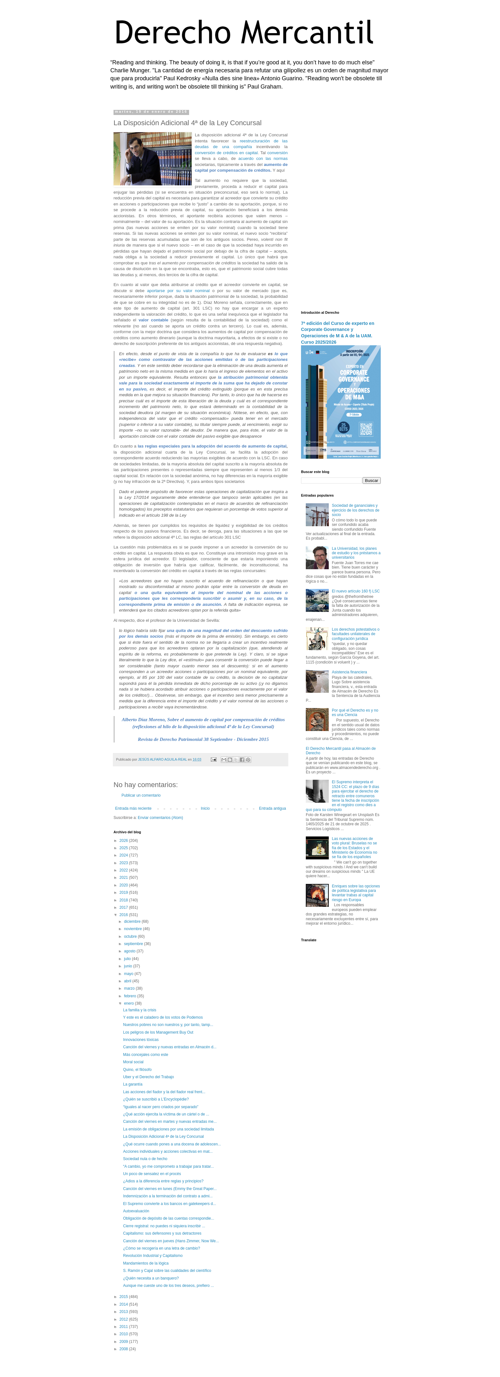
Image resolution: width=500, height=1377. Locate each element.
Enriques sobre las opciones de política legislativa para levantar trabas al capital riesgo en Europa (356, 893)
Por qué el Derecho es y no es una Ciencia (355, 712)
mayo (129, 974)
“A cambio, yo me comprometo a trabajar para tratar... (168, 1166)
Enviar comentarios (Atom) (160, 817)
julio (128, 959)
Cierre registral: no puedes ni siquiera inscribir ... (164, 1226)
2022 (124, 870)
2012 (124, 1319)
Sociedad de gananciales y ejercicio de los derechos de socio (355, 510)
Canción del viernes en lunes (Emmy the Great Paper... (170, 1189)
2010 (124, 1334)
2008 (124, 1349)
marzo (130, 988)
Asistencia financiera (349, 672)
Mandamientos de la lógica (146, 1263)
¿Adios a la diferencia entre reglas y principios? (163, 1181)
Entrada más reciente (133, 808)
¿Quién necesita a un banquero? (151, 1278)
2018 (124, 900)
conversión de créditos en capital (226, 152)
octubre (131, 936)
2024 (124, 855)
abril (128, 981)
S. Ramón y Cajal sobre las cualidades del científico (167, 1270)
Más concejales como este (145, 1054)
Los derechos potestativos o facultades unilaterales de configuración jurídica (355, 634)
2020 (124, 885)
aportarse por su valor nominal (178, 290)
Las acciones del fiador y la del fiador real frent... (164, 1092)
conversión (277, 152)
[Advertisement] (341, 205)
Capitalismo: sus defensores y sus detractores (162, 1233)
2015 (124, 1297)
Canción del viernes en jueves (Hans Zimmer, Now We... (171, 1241)
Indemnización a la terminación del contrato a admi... (168, 1196)
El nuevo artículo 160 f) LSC (356, 591)
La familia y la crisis (139, 1010)
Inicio (205, 808)
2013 (124, 1311)
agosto (130, 951)
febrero (130, 996)
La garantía (133, 1084)
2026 (124, 840)
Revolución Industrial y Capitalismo (153, 1255)
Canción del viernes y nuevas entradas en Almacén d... (170, 1047)
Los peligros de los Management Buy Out (158, 1032)
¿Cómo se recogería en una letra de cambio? (161, 1248)
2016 (124, 915)
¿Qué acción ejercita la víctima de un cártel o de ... (166, 1114)
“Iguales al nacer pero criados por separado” (160, 1107)
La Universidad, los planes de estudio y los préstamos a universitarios (356, 553)
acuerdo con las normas (263, 158)
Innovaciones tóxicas (140, 1039)
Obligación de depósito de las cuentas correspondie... (168, 1218)
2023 (124, 863)
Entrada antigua (272, 808)
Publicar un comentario (141, 795)
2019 (124, 892)
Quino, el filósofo (137, 1069)
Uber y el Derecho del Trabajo (148, 1077)
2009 (124, 1341)
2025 (124, 848)
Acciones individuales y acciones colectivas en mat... (168, 1151)
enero (129, 1003)
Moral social (133, 1062)
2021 (124, 877)
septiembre (134, 944)
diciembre (133, 921)
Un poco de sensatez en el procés (152, 1174)
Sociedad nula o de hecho (145, 1159)
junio (128, 966)
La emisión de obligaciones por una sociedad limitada (168, 1129)
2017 (124, 907)
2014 (124, 1304)
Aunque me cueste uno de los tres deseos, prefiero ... (168, 1285)
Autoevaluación (136, 1211)
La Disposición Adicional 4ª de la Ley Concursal (163, 1136)
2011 (124, 1326)
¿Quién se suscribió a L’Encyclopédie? (156, 1099)
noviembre (133, 929)
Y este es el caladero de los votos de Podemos (163, 1017)
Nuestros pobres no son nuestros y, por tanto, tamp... (168, 1024)
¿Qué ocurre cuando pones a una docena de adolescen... (172, 1144)
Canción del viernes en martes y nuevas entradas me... (170, 1121)
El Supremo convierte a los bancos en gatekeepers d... (169, 1203)
